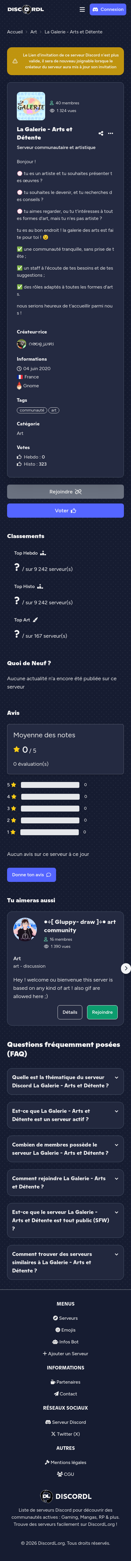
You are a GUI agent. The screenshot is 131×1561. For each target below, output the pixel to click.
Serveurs (68, 1318)
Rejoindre (65, 491)
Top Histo (28, 586)
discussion (34, 966)
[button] (82, 9)
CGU (69, 1474)
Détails (70, 1012)
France (28, 377)
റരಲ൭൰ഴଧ (41, 343)
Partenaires (69, 1382)
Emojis (68, 1330)
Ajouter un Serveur (68, 1353)
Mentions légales (68, 1462)
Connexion (108, 9)
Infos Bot (68, 1342)
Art (20, 433)
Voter (65, 510)
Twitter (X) (68, 1434)
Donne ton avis (31, 874)
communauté (32, 410)
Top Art (26, 620)
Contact (68, 1394)
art (53, 410)
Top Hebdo (30, 553)
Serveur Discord (69, 1422)
